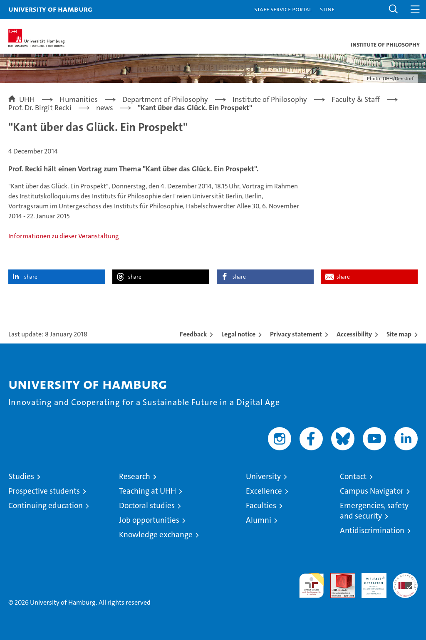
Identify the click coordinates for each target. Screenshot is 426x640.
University (263, 476)
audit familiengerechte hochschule (311, 585)
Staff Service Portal (283, 9)
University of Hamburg (50, 9)
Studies (21, 476)
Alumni (258, 520)
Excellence (264, 491)
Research (134, 476)
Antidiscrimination (372, 530)
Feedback (193, 334)
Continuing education (45, 505)
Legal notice (238, 334)
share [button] (30, 276)
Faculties (261, 505)
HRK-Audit (369, 582)
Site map (398, 334)
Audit (338, 577)
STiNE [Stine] (327, 9)
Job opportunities (149, 520)
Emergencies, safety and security (374, 510)
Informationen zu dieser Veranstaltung (63, 236)
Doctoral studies (147, 505)
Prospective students (44, 491)
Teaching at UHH (147, 491)
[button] (393, 9)
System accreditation (405, 582)
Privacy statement (296, 334)
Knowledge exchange (156, 534)
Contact (353, 476)
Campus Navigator (372, 491)
